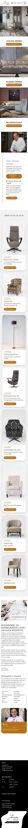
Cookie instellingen (7, 807)
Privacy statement (7, 805)
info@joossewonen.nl (7, 770)
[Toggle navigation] (25, 3)
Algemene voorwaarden (8, 803)
